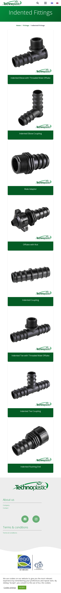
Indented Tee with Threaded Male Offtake (30, 355)
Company (6, 505)
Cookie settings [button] (10, 587)
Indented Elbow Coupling (30, 133)
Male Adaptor (30, 189)
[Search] (37, 3)
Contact (5, 508)
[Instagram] (36, 519)
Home (18, 25)
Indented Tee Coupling (30, 411)
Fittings (26, 25)
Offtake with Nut (30, 244)
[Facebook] (25, 519)
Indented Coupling (30, 300)
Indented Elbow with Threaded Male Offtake (30, 78)
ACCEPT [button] (22, 587)
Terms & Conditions (10, 533)
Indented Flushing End (30, 466)
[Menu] (45, 3)
